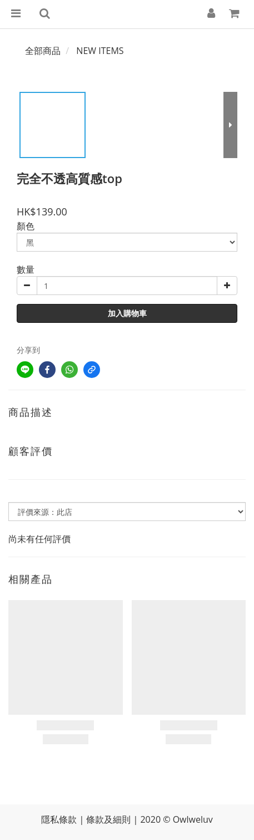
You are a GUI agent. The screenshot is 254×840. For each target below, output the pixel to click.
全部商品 (43, 51)
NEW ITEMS (99, 51)
